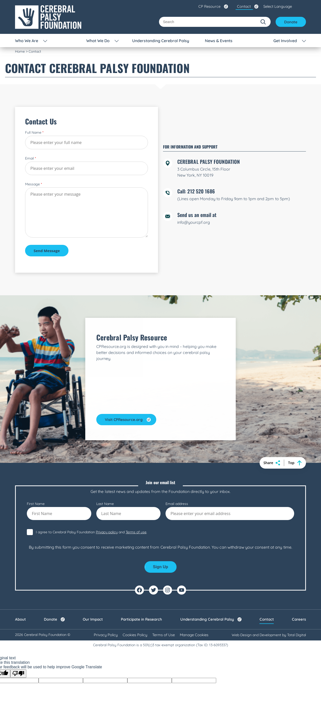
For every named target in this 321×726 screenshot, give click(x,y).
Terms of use (136, 577)
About (20, 664)
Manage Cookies (194, 680)
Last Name (128, 556)
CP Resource (209, 6)
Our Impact (93, 664)
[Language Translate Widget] (284, 6)
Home (20, 51)
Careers (299, 664)
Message (33, 204)
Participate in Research (141, 664)
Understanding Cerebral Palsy (207, 664)
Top (295, 508)
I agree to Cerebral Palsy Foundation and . (91, 577)
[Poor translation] (18, 718)
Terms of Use (163, 680)
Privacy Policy (105, 680)
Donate (290, 22)
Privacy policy (107, 577)
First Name (59, 556)
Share (272, 508)
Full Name (34, 152)
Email (30, 178)
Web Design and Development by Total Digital (269, 680)
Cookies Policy (135, 680)
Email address (230, 556)
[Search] (208, 22)
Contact (244, 6)
